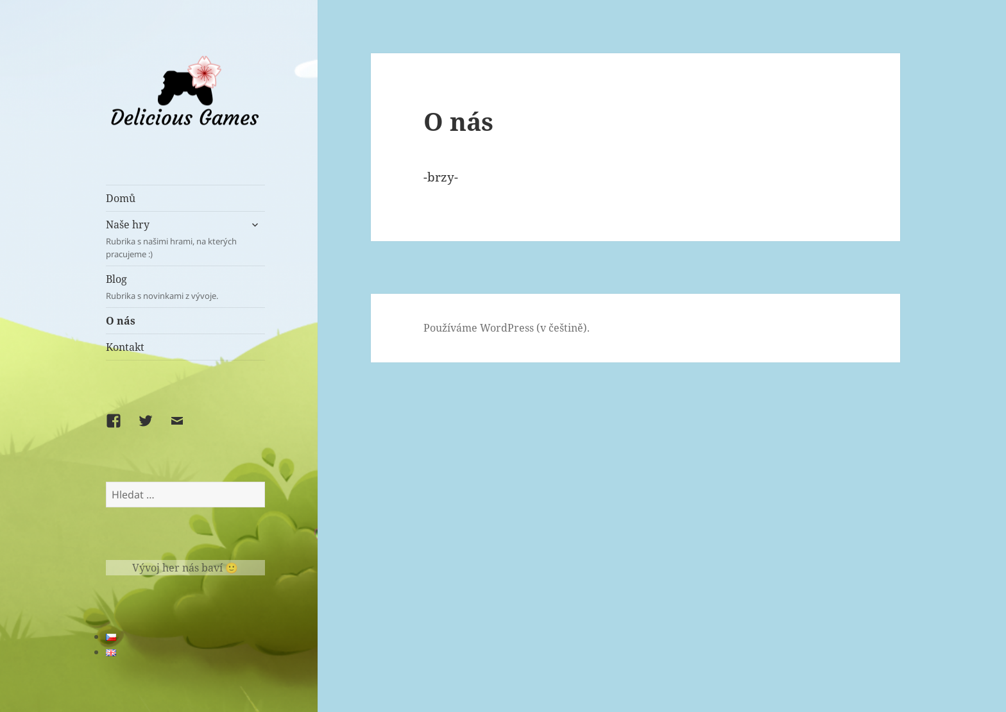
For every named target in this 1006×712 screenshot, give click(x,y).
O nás (120, 321)
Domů (120, 198)
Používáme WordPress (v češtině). (506, 328)
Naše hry (173, 238)
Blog (185, 287)
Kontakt (125, 347)
